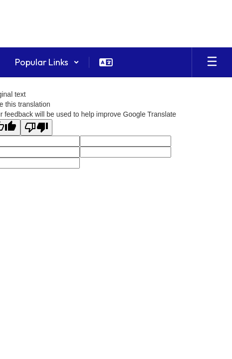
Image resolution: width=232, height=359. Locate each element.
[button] (47, 62)
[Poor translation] (36, 127)
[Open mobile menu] (212, 62)
